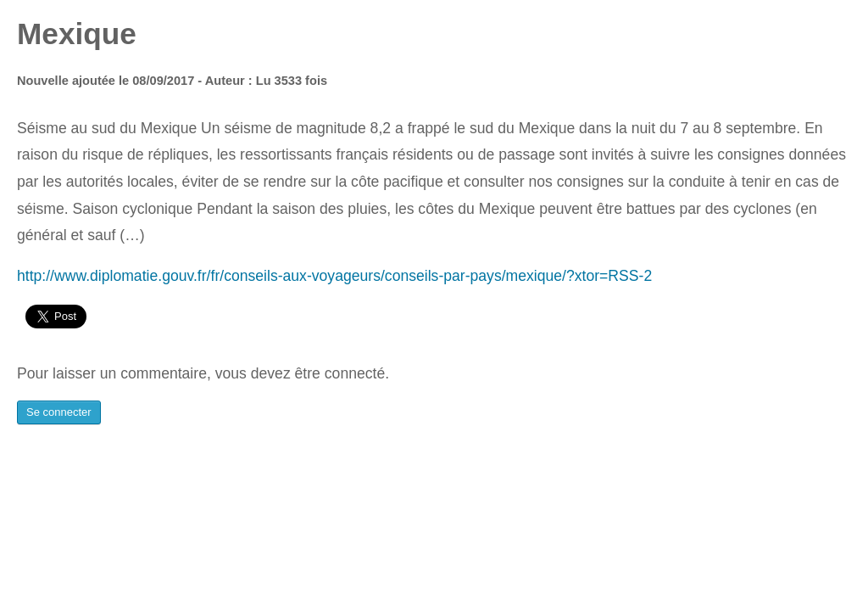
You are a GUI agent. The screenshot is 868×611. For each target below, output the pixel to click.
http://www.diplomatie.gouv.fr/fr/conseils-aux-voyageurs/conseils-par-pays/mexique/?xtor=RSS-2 (334, 275)
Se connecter (59, 412)
